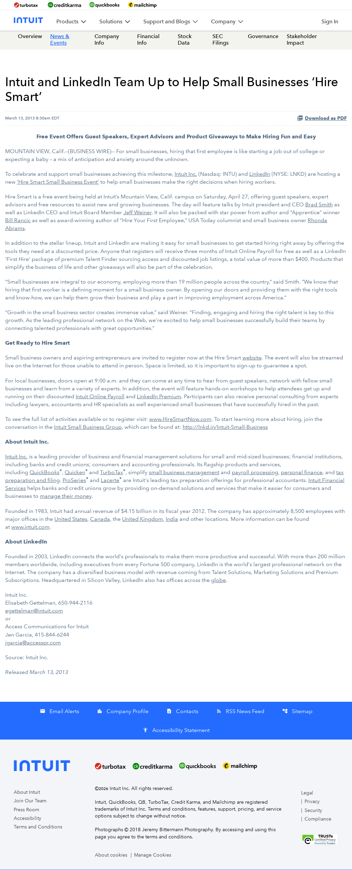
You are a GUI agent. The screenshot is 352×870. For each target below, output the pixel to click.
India (172, 519)
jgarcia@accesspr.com (33, 643)
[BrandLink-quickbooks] (104, 5)
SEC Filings (220, 40)
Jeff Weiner (137, 213)
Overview (30, 37)
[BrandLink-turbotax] (27, 5)
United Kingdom (142, 519)
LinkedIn (259, 175)
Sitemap (297, 711)
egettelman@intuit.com (34, 611)
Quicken (75, 473)
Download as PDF (322, 119)
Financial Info (148, 40)
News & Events (59, 40)
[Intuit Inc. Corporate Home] (28, 20)
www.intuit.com (30, 527)
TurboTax (111, 473)
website (252, 358)
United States (70, 519)
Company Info (107, 40)
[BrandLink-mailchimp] (142, 5)
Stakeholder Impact (302, 40)
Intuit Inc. (186, 175)
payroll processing (255, 473)
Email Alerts (59, 711)
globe (218, 580)
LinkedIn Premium (159, 397)
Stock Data (184, 40)
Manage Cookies (152, 855)
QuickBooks (44, 473)
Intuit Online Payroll (100, 397)
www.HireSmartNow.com (180, 419)
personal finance (301, 473)
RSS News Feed (240, 711)
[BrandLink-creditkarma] (64, 5)
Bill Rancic (18, 221)
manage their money (65, 497)
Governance (263, 37)
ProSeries (74, 481)
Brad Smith (319, 206)
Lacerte (110, 481)
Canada (100, 519)
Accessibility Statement (176, 730)
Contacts (182, 711)
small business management (184, 473)
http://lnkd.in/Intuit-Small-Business (225, 427)
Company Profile (122, 711)
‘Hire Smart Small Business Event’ (58, 183)
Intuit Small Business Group (88, 427)
